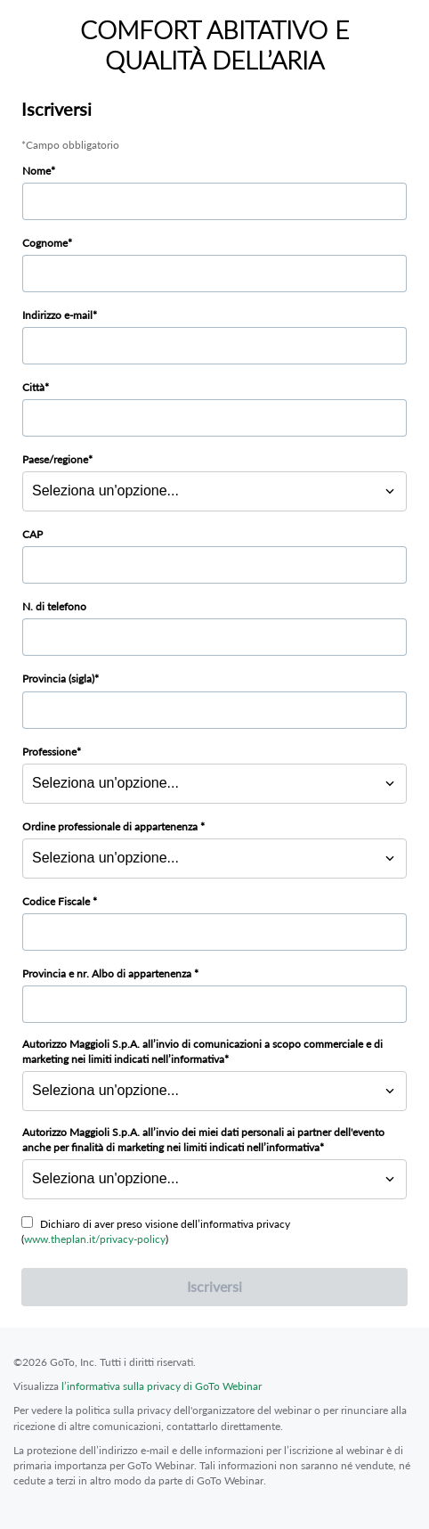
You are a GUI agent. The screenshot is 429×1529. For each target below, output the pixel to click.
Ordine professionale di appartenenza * (113, 826)
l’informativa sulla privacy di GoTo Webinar (161, 1386)
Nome (36, 170)
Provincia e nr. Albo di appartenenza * (110, 973)
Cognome (45, 242)
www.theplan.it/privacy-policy (95, 1239)
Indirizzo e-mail (57, 315)
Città (33, 387)
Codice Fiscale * (59, 901)
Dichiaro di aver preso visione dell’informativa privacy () (155, 1231)
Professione (49, 751)
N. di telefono (54, 606)
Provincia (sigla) (58, 678)
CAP (32, 534)
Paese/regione (55, 459)
